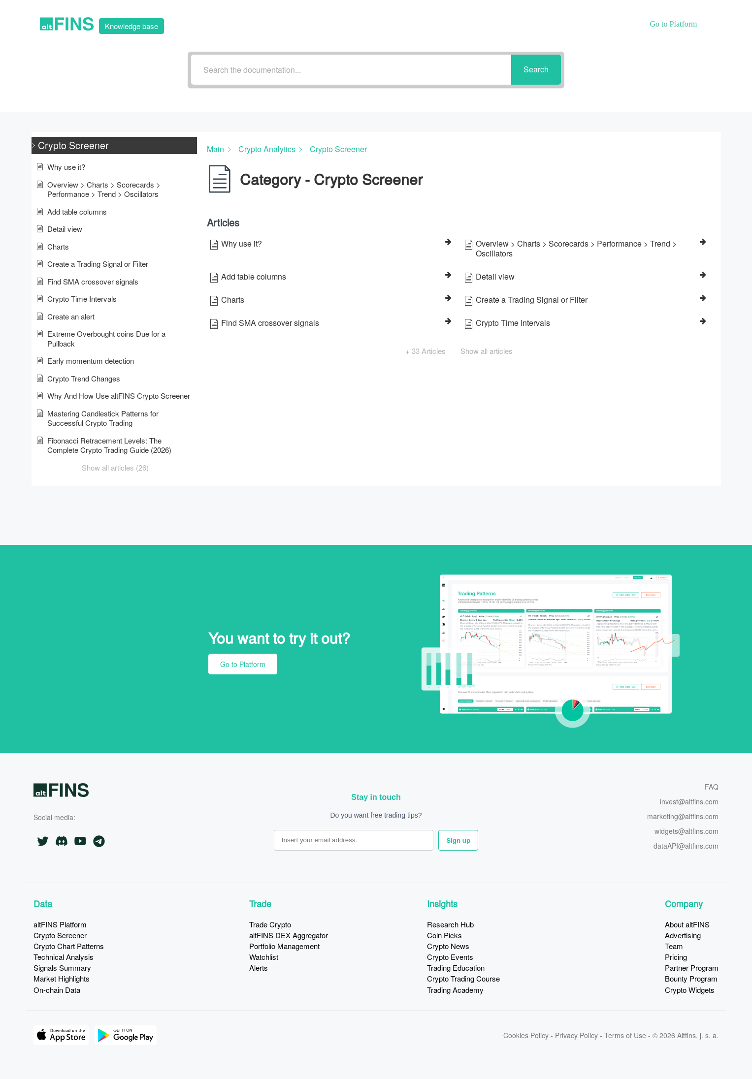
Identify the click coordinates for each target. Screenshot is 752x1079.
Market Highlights (61, 978)
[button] (114, 146)
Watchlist (263, 957)
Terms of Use (625, 1035)
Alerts (258, 967)
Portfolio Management (284, 946)
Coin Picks (444, 935)
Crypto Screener (60, 935)
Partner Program (692, 967)
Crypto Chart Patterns (68, 946)
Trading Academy (455, 989)
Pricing (676, 957)
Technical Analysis (63, 957)
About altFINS (687, 924)
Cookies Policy (526, 1035)
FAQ (712, 787)
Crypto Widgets (690, 989)
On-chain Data (56, 989)
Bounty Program (691, 978)
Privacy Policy (576, 1035)
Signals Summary (62, 967)
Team (674, 946)
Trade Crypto (270, 924)
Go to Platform (242, 664)
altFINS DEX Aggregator (288, 935)
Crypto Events (450, 957)
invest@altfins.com (689, 802)
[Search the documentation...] (351, 70)
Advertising (683, 935)
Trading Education (456, 967)
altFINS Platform (60, 924)
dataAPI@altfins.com (686, 846)
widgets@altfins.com (686, 831)
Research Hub (450, 924)
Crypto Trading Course (463, 978)
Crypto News (448, 946)
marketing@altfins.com (683, 817)
